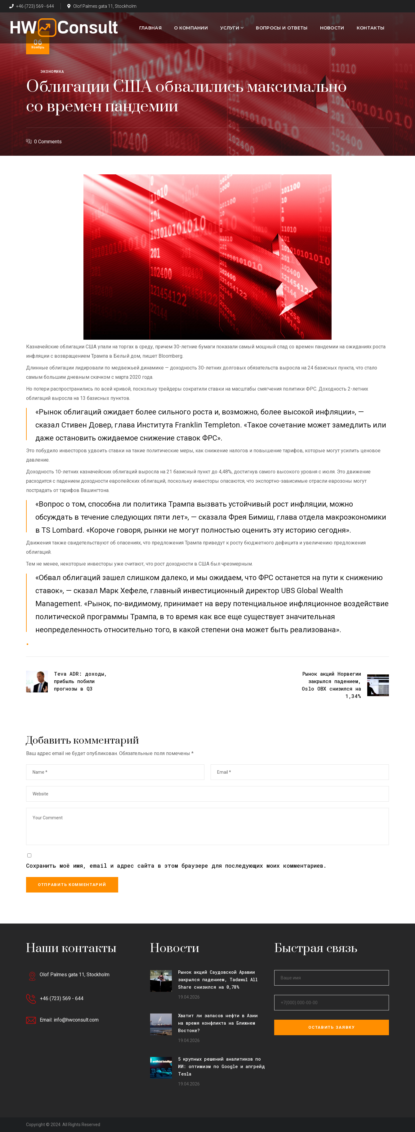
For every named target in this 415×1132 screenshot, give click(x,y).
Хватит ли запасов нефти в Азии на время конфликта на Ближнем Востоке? (218, 1023)
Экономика (52, 71)
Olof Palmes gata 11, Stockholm (101, 6)
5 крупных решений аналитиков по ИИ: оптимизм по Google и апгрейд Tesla (221, 1066)
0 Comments (48, 142)
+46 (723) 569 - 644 (31, 6)
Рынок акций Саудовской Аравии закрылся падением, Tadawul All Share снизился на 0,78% (218, 979)
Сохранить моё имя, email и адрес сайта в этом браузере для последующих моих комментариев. (176, 865)
